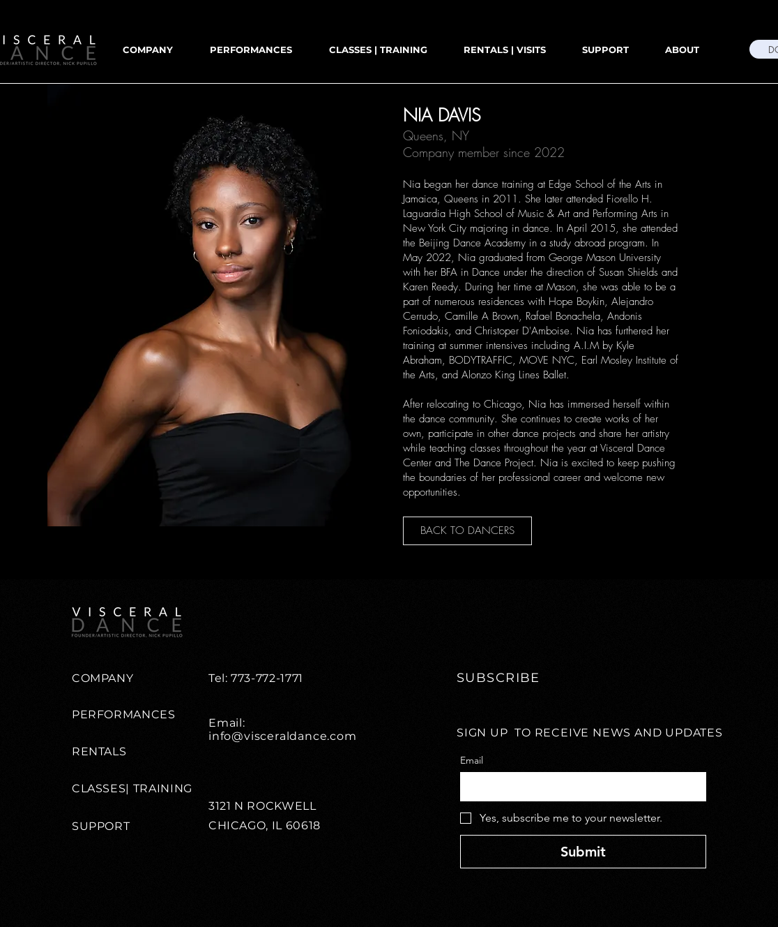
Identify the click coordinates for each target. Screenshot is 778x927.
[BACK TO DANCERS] (467, 531)
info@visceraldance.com (282, 736)
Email (471, 760)
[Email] (579, 787)
